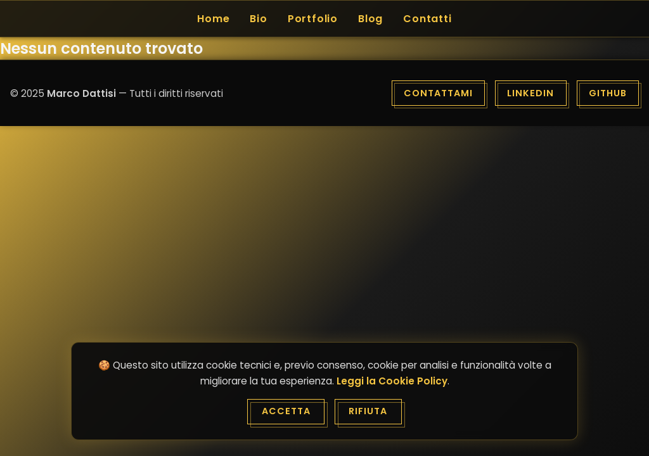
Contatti (427, 18)
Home (213, 18)
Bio (258, 18)
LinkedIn (530, 93)
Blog (370, 18)
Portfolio (313, 18)
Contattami (438, 93)
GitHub (608, 93)
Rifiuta (368, 411)
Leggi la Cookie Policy (392, 381)
